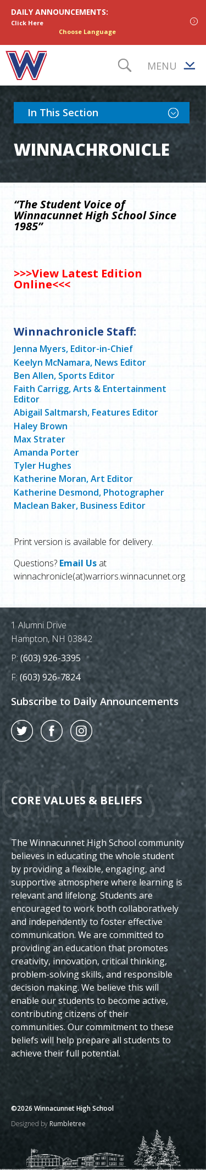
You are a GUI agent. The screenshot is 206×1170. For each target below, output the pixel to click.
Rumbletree (67, 1123)
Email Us (78, 563)
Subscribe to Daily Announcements (95, 701)
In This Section (108, 112)
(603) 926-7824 (50, 677)
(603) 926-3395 (50, 658)
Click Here (27, 23)
